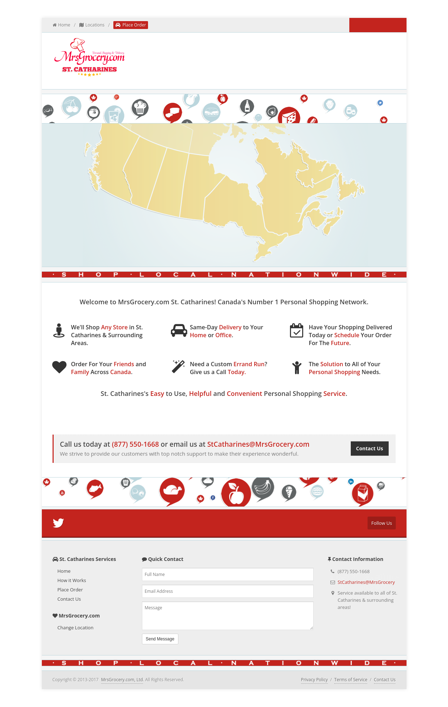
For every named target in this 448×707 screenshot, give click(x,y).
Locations (92, 25)
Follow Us (381, 523)
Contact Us (369, 448)
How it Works (194, 411)
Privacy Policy (314, 680)
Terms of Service (350, 680)
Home (61, 25)
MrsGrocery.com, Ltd (122, 680)
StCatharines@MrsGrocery (366, 582)
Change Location (76, 627)
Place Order (130, 25)
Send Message (160, 638)
